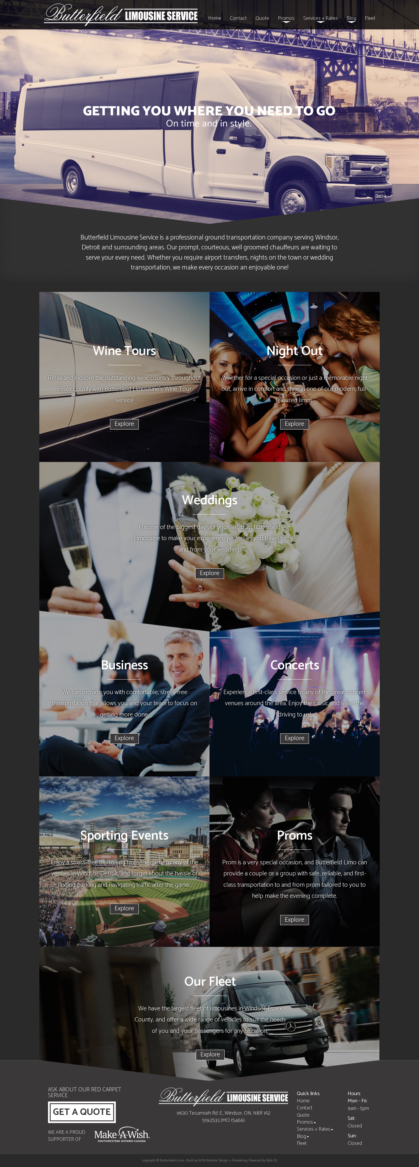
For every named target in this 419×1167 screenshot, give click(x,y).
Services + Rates (320, 18)
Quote (262, 18)
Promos (286, 18)
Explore (124, 424)
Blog (351, 18)
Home (214, 18)
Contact (238, 18)
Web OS (271, 1160)
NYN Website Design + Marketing (222, 1160)
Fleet (370, 18)
